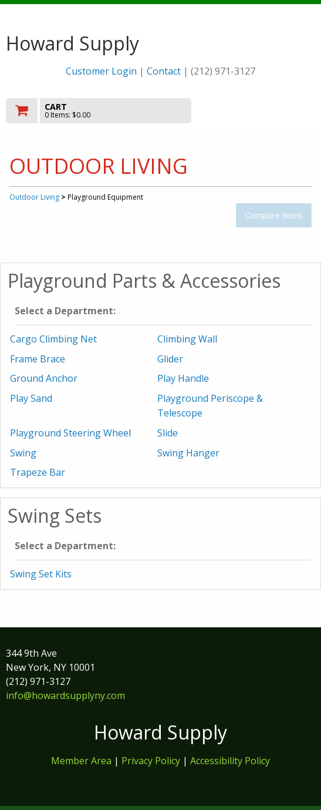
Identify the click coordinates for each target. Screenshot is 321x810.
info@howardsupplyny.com (65, 695)
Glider (170, 358)
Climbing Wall (187, 338)
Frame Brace (37, 358)
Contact (164, 71)
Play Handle (183, 378)
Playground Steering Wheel (70, 432)
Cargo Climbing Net (53, 338)
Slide (167, 432)
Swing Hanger (188, 452)
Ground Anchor (43, 378)
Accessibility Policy (230, 760)
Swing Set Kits (41, 573)
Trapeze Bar (37, 472)
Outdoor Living (34, 197)
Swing (23, 452)
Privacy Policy (152, 760)
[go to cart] (114, 110)
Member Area (81, 760)
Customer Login (101, 71)
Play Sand (31, 398)
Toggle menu (269, 110)
